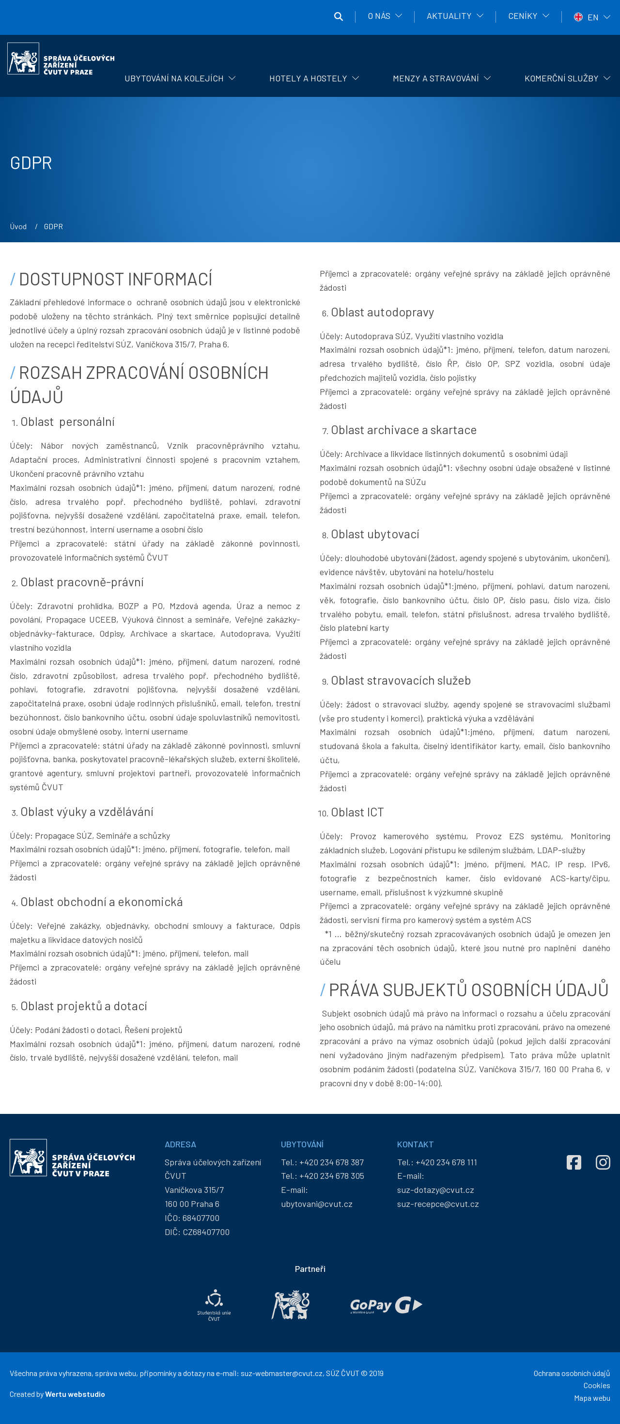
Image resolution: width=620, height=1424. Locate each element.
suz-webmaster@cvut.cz (282, 1372)
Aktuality (449, 15)
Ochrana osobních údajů (572, 1372)
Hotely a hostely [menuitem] (308, 78)
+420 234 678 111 (446, 1162)
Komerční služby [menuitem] (562, 78)
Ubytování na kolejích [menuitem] (174, 78)
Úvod (18, 226)
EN (593, 17)
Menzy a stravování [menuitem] (436, 78)
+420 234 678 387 (331, 1162)
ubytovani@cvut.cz (317, 1203)
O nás (379, 15)
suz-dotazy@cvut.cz (435, 1189)
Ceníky (523, 15)
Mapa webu (592, 1397)
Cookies (597, 1385)
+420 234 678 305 (331, 1175)
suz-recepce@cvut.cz (438, 1203)
